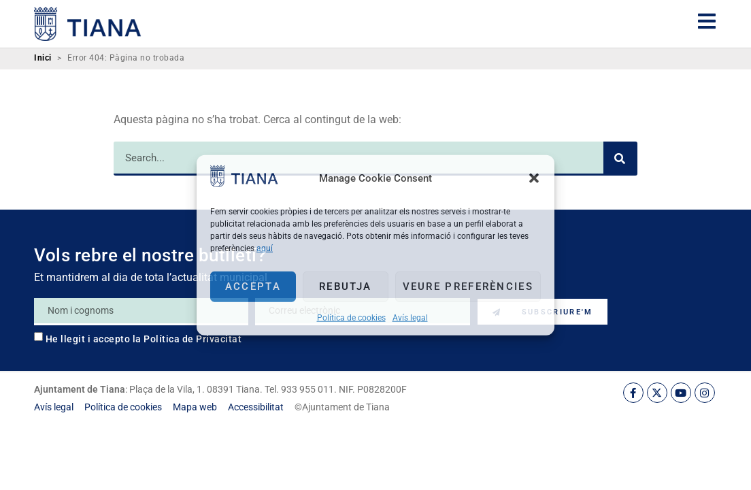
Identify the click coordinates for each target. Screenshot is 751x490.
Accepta (253, 286)
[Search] (620, 159)
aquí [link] (264, 247)
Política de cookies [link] (351, 317)
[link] (244, 182)
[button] (534, 178)
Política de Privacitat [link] (192, 338)
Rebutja (345, 286)
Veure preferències (468, 286)
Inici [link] (43, 58)
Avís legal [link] (410, 317)
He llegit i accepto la (144, 338)
